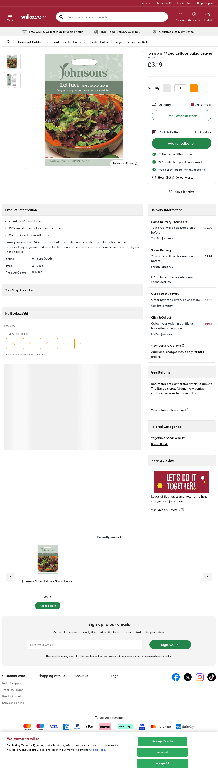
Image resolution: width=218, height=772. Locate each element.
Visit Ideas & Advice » (165, 510)
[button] (194, 88)
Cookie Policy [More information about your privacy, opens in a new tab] (97, 749)
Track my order (12, 690)
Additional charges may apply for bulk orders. (177, 354)
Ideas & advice (183, 3)
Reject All (162, 752)
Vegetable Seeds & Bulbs (168, 438)
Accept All (162, 763)
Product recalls (12, 696)
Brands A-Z (164, 3)
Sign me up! (170, 644)
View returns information (168, 410)
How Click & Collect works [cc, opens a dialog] (172, 177)
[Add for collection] (181, 143)
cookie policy (163, 656)
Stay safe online (13, 703)
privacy (146, 656)
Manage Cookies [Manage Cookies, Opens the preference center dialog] (162, 741)
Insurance (146, 3)
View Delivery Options (166, 345)
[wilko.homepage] (8, 42)
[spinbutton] (180, 88)
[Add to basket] (47, 605)
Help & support (206, 3)
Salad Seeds (159, 444)
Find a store (203, 132)
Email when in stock (181, 115)
